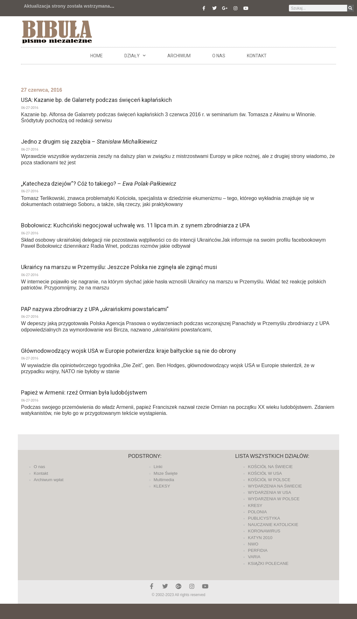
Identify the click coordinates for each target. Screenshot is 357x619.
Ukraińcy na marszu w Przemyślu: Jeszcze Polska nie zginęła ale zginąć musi (119, 267)
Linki (158, 466)
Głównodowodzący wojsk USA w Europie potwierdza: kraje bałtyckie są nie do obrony (128, 350)
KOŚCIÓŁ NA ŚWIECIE (270, 466)
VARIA (254, 556)
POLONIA (257, 511)
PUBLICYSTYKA (264, 518)
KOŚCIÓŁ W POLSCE (269, 479)
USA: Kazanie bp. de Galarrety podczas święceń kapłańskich (96, 99)
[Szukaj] (350, 8)
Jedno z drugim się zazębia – (89, 141)
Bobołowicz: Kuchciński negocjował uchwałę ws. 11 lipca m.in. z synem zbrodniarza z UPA (135, 225)
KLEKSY (162, 486)
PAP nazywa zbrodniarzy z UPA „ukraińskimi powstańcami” (95, 309)
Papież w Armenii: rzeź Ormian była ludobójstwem (84, 392)
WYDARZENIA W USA (269, 492)
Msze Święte (166, 473)
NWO (253, 544)
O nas (218, 55)
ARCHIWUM (179, 55)
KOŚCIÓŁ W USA (265, 473)
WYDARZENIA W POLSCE (273, 498)
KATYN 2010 (260, 537)
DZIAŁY (135, 55)
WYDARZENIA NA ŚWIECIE (275, 486)
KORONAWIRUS (264, 531)
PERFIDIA (257, 550)
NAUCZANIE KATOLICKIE (273, 524)
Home (96, 55)
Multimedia (164, 479)
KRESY (255, 505)
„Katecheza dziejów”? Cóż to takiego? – (98, 183)
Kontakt (257, 55)
